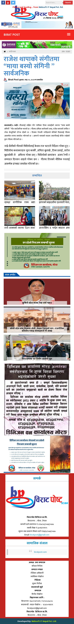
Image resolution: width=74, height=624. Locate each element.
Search (68, 3)
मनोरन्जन (12, 51)
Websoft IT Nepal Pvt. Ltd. (44, 621)
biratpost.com (40, 552)
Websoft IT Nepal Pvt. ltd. (51, 7)
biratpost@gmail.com (40, 535)
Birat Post (12, 34)
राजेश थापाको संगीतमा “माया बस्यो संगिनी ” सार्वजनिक (31, 66)
